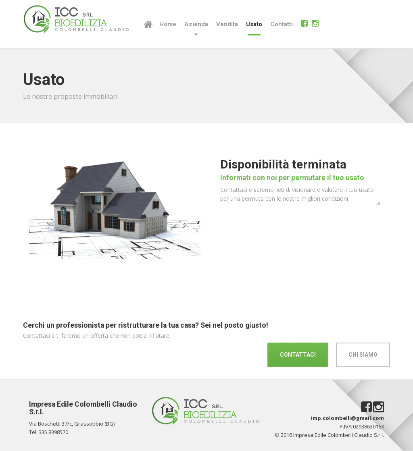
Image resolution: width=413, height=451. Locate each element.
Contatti (281, 24)
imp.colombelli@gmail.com (347, 418)
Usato (254, 24)
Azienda (196, 24)
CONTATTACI (298, 354)
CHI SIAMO (363, 354)
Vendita (227, 24)
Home (167, 24)
